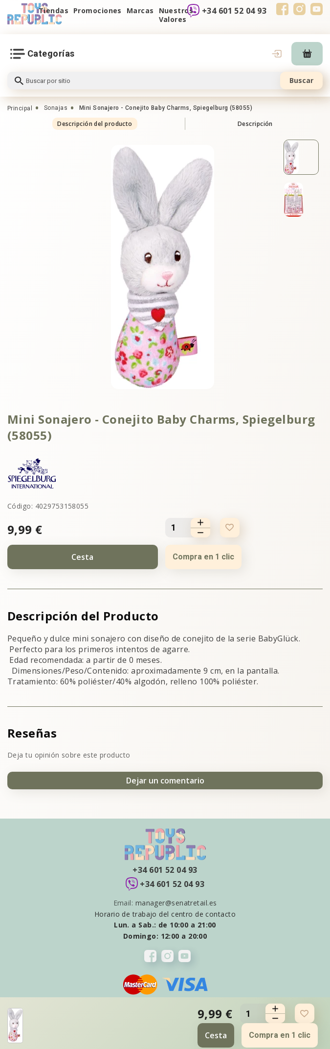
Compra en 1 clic (203, 556)
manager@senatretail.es (176, 902)
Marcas (140, 10)
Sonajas (55, 107)
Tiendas (53, 10)
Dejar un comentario (165, 780)
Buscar (301, 80)
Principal (19, 108)
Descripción (255, 124)
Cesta (82, 557)
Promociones (97, 10)
